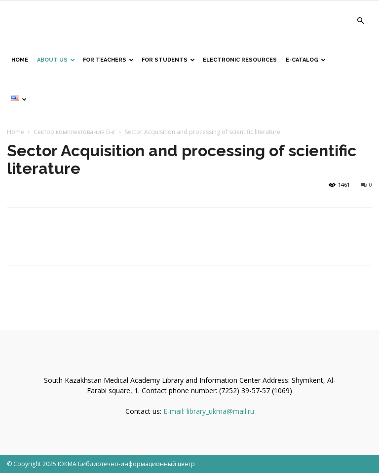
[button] (360, 21)
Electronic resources (240, 60)
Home (15, 132)
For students (168, 60)
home (19, 60)
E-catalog (306, 60)
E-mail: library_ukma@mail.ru (208, 411)
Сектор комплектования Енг (74, 132)
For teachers (108, 60)
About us (56, 60)
